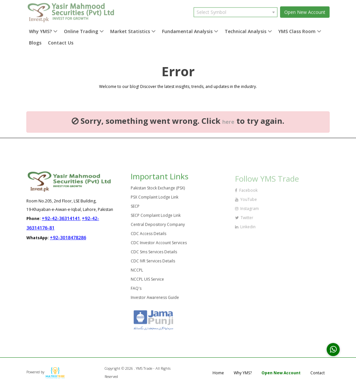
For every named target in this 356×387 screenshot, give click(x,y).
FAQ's (136, 290)
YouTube (246, 201)
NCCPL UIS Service (147, 281)
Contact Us (60, 41)
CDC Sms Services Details (154, 253)
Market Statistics (130, 30)
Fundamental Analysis (187, 30)
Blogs (35, 41)
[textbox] (235, 10)
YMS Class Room (297, 30)
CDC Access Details (148, 235)
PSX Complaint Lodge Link (154, 199)
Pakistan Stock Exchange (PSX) (158, 190)
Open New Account (304, 10)
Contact (317, 373)
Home (218, 373)
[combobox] (235, 10)
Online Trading (81, 30)
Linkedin (245, 229)
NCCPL (137, 272)
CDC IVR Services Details (153, 262)
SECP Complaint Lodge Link (156, 217)
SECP (135, 208)
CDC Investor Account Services (159, 244)
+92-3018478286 (68, 238)
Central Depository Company (158, 226)
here (228, 121)
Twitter (244, 219)
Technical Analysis (245, 30)
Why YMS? (40, 30)
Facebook (246, 192)
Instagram (247, 210)
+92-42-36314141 (61, 218)
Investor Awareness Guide (155, 299)
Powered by (45, 371)
